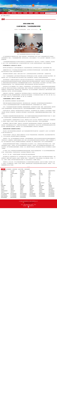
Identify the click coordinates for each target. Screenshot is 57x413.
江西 (49, 178)
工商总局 (30, 176)
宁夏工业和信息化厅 (51, 188)
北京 (39, 176)
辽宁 (30, 177)
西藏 (39, 181)
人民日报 (49, 182)
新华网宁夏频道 (3, 185)
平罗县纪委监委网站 (42, 194)
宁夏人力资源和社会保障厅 (5, 193)
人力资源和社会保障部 (13, 173)
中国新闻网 (21, 184)
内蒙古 (21, 177)
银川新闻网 (12, 186)
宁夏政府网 (12, 188)
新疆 (30, 182)
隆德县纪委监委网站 (13, 197)
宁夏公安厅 (12, 192)
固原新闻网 (40, 186)
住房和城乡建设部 (32, 173)
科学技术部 (12, 172)
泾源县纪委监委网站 (23, 197)
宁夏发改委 (40, 188)
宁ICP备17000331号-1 (28, 203)
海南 (49, 180)
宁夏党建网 (50, 186)
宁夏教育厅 (21, 189)
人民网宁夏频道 (22, 185)
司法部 (49, 172)
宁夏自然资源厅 (50, 189)
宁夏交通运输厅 (12, 190)
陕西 (49, 181)
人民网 (11, 184)
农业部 (2, 174)
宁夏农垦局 (31, 192)
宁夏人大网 (2, 188)
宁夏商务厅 (40, 190)
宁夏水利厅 (21, 190)
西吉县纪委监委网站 (51, 196)
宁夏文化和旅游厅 (41, 189)
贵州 (20, 181)
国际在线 (49, 184)
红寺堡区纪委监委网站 (32, 196)
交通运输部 (40, 173)
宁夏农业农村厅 (31, 190)
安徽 (30, 178)
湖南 (30, 180)
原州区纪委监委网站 (42, 196)
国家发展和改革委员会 (51, 170)
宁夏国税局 (40, 192)
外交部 (30, 170)
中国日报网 (12, 185)
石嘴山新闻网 (22, 186)
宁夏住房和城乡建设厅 (4, 190)
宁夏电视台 (2, 186)
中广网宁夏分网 (31, 185)
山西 (11, 177)
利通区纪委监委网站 (51, 194)
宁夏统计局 (2, 192)
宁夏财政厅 (31, 189)
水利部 (49, 173)
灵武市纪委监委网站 (13, 194)
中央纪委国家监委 (3, 170)
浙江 (20, 178)
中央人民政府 (12, 170)
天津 (49, 176)
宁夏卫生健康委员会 (51, 190)
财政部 (2, 173)
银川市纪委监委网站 (13, 193)
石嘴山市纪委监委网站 (23, 193)
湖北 (20, 180)
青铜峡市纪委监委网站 (4, 196)
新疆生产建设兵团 (41, 182)
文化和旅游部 (22, 174)
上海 (1, 178)
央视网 (30, 184)
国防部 (40, 170)
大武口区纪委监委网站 (23, 194)
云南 (30, 181)
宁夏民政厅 (2, 189)
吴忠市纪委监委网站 (32, 193)
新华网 (2, 184)
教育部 (2, 172)
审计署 (49, 174)
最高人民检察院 (22, 170)
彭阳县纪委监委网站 (4, 197)
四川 (11, 181)
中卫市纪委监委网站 (51, 193)
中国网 (40, 184)
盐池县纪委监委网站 (23, 196)
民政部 (40, 172)
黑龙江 (49, 177)
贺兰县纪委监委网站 (4, 194)
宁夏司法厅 (21, 192)
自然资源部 (21, 173)
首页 (1, 15)
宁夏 (11, 182)
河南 (11, 180)
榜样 (7, 15)
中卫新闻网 (31, 186)
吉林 (39, 177)
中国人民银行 (41, 174)
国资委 (2, 176)
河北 (1, 177)
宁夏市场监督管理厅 (51, 192)
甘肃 (1, 182)
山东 (1, 180)
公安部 (30, 172)
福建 (39, 178)
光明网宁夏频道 (41, 185)
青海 (20, 182)
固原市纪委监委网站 (42, 193)
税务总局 (21, 176)
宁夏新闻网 (50, 185)
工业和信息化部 (22, 172)
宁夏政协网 (21, 188)
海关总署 (11, 176)
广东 (39, 180)
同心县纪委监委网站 (13, 196)
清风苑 (4, 15)
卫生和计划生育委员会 (32, 174)
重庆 (1, 181)
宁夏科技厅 (12, 189)
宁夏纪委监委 (31, 188)
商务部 (11, 174)
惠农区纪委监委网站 (32, 194)
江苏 (11, 178)
